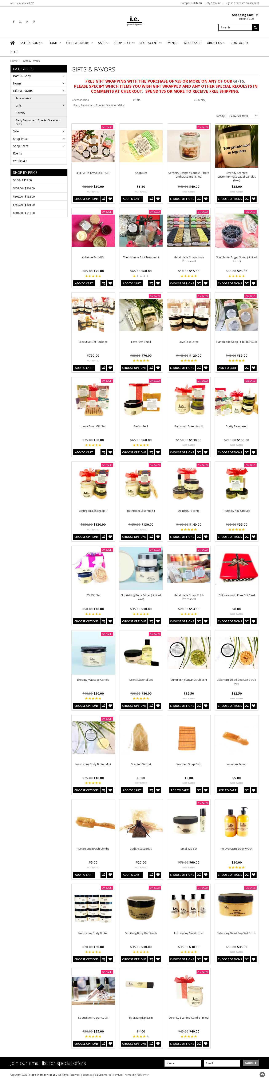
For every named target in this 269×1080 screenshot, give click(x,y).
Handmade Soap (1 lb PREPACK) (236, 342)
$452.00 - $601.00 (24, 205)
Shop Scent (149, 44)
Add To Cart (132, 199)
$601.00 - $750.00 (24, 213)
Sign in (229, 3)
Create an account (248, 3)
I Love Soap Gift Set (93, 426)
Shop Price (123, 44)
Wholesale (192, 43)
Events (171, 43)
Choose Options (86, 199)
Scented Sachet (141, 764)
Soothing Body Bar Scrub (141, 933)
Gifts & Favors (79, 44)
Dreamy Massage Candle (93, 680)
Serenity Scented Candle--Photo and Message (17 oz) (188, 174)
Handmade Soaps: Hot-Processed (189, 259)
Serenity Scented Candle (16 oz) (189, 1017)
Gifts (19, 105)
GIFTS (238, 81)
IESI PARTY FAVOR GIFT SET (93, 173)
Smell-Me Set (189, 849)
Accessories (23, 98)
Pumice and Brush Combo (93, 849)
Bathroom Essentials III (188, 426)
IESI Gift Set (93, 595)
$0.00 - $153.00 (22, 180)
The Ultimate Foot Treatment (141, 257)
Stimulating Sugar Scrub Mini (189, 680)
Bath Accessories (141, 849)
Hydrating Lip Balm (141, 1017)
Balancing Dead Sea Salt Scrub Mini (236, 681)
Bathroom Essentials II (93, 511)
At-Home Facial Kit (93, 257)
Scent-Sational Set (141, 680)
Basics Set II (141, 426)
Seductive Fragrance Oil (93, 1017)
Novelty (20, 113)
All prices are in (22, 3)
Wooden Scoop (236, 764)
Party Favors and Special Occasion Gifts (38, 122)
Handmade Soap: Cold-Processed (188, 597)
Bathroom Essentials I (141, 511)
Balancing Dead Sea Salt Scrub (236, 933)
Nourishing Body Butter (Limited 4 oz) (141, 597)
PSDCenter (143, 1074)
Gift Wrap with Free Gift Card (236, 595)
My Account (214, 3)
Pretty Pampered (237, 426)
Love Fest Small (141, 342)
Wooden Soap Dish (189, 764)
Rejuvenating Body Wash (237, 849)
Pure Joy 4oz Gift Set (237, 511)
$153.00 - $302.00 (24, 188)
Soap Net (141, 173)
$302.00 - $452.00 (24, 196)
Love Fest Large (189, 342)
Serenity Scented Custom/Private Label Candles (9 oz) (236, 176)
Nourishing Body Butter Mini (93, 764)
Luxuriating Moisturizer (188, 933)
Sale (103, 44)
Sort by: (220, 116)
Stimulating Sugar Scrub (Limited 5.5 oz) (236, 259)
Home (54, 44)
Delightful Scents (188, 511)
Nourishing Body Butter (93, 933)
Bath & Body (31, 44)
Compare (191, 3)
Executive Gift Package (93, 342)
